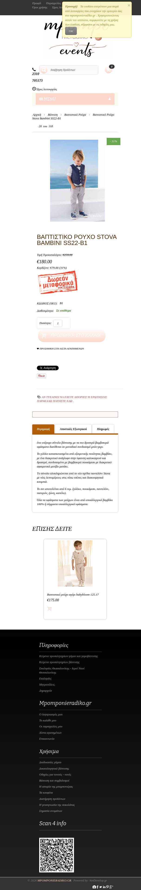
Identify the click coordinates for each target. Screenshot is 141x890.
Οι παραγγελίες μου (50, 726)
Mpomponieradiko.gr (54, 880)
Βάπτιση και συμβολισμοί (54, 780)
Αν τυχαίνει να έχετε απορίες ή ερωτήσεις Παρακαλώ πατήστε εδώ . (72, 398)
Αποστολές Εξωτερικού (73, 429)
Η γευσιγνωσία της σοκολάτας (57, 805)
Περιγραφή (43, 429)
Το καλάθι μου (47, 720)
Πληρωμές (103, 429)
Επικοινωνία (46, 738)
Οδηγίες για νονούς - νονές (55, 774)
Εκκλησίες (45, 678)
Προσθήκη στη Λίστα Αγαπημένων (60, 348)
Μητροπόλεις (47, 684)
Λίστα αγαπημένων (50, 732)
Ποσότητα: (45, 323)
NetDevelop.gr (98, 880)
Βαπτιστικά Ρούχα (75, 114)
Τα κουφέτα (46, 792)
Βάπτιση (53, 114)
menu (75, 99)
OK (71, 31)
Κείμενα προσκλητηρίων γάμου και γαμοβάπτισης (68, 656)
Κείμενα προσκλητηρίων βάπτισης (59, 662)
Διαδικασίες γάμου (50, 762)
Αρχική (37, 114)
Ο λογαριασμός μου (50, 714)
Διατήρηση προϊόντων (52, 798)
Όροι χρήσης (40, 7)
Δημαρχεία (45, 690)
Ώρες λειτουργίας (47, 89)
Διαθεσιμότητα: (45, 310)
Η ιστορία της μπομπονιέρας (56, 786)
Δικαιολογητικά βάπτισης (54, 768)
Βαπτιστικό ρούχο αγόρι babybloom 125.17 (73, 594)
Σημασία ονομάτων (50, 811)
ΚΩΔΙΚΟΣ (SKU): (47, 303)
